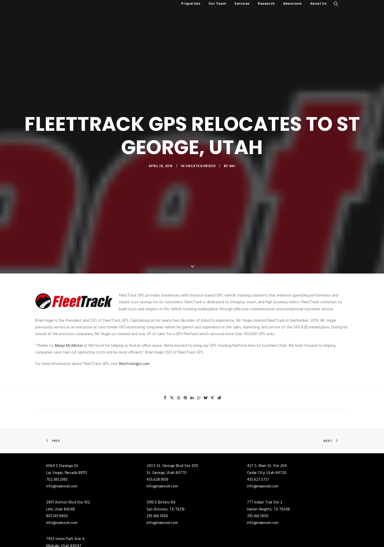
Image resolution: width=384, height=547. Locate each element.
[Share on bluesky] (205, 359)
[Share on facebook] (165, 359)
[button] (336, 3)
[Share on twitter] (172, 359)
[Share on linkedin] (192, 359)
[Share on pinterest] (185, 359)
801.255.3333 (56, 514)
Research (266, 3)
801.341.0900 (57, 478)
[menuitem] (191, 3)
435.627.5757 (258, 441)
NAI (232, 147)
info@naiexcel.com (61, 448)
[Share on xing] (212, 359)
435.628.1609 (157, 441)
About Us (318, 3)
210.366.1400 (157, 478)
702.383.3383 (56, 441)
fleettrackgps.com (134, 325)
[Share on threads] (179, 359)
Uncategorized (200, 147)
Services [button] (242, 3)
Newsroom (292, 3)
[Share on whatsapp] (199, 359)
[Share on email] (219, 359)
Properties (190, 3)
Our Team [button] (217, 3)
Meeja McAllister (69, 307)
